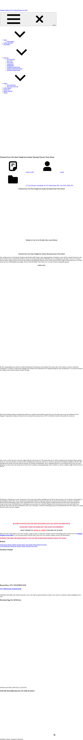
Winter (18, 83)
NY (47, 185)
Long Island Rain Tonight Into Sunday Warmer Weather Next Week (18, 546)
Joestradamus (10, 41)
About (18, 40)
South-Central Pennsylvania (14, 68)
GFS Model (6, 44)
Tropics (5, 92)
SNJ (72, 185)
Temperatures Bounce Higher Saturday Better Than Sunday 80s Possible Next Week (23, 544)
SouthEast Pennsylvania (13, 67)
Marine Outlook (7, 91)
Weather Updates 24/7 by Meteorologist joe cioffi (13, 10)
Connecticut (10, 64)
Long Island (40, 185)
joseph (62, 172)
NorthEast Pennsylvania (13, 70)
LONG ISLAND (8, 43)
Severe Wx (6, 89)
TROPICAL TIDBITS (40, 530)
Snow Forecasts (11, 85)
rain (61, 185)
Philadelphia (10, 65)
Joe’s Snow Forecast (12, 86)
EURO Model (7, 88)
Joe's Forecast (32, 185)
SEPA (68, 185)
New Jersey (10, 62)
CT (27, 185)
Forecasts (19, 58)
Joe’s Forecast (11, 59)
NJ (44, 185)
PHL (58, 185)
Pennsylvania (52, 185)
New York (10, 61)
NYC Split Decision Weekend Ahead (10, 589)
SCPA (64, 185)
